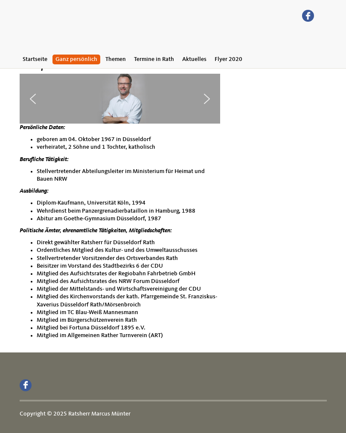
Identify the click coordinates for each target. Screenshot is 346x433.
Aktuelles (194, 59)
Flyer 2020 (228, 59)
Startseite (35, 59)
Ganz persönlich (76, 59)
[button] (33, 99)
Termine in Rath (154, 59)
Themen (115, 59)
